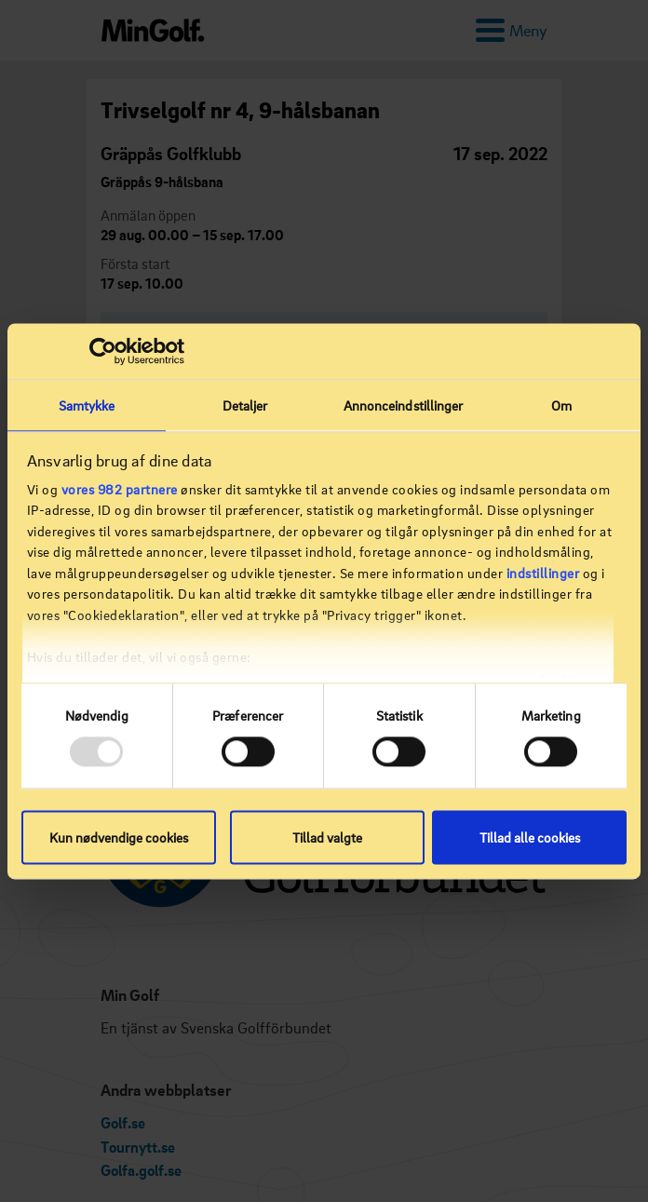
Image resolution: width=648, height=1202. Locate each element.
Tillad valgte (327, 837)
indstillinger (543, 572)
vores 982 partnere (119, 488)
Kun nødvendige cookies (118, 837)
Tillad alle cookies (529, 837)
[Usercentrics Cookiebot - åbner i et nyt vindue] (102, 351)
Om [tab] (561, 405)
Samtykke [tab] (87, 405)
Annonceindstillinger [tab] (404, 405)
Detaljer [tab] (245, 405)
